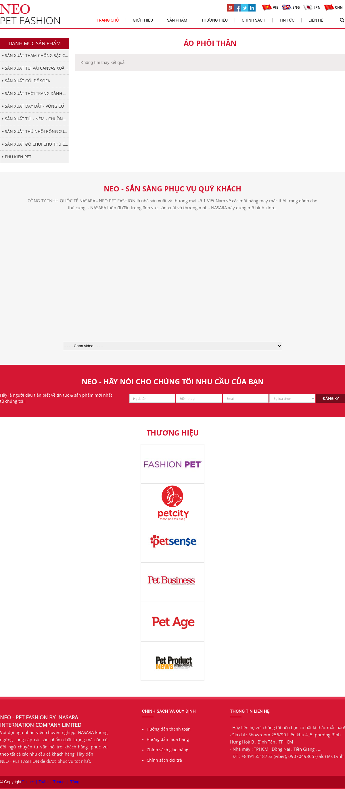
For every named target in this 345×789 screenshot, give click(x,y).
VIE (270, 7)
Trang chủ (108, 20)
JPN (312, 7)
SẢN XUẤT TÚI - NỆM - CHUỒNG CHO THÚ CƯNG (37, 118)
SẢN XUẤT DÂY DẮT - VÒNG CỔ (34, 106)
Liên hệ (315, 20)
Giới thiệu (143, 20)
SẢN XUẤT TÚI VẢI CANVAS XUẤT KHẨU (37, 68)
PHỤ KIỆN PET (18, 156)
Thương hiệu (214, 20)
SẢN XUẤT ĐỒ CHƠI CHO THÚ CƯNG (37, 144)
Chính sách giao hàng (167, 749)
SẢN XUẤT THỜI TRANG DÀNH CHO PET (37, 93)
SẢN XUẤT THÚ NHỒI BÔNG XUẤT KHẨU (37, 131)
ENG (291, 7)
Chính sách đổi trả (164, 760)
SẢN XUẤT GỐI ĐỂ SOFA (27, 80)
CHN (333, 7)
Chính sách (253, 20)
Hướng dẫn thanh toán (169, 729)
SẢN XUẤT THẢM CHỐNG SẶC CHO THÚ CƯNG (37, 55)
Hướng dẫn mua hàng (168, 739)
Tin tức (286, 20)
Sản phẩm (177, 20)
